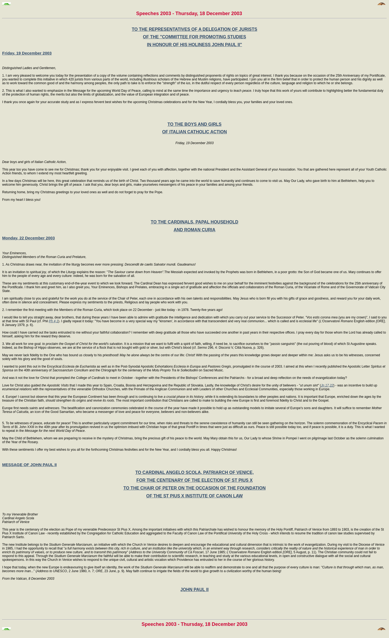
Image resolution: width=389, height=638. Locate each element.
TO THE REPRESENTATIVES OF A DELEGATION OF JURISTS (194, 29)
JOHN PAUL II (194, 589)
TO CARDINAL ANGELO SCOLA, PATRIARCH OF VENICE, (194, 472)
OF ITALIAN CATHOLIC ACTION (194, 132)
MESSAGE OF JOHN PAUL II (29, 464)
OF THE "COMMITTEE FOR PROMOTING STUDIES (194, 37)
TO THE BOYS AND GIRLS (194, 124)
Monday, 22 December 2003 (28, 238)
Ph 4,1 (53, 321)
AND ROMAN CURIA (195, 230)
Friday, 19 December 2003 (27, 53)
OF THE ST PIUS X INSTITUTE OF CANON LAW (194, 496)
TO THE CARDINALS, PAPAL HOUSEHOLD (194, 222)
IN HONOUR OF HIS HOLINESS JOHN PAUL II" (194, 44)
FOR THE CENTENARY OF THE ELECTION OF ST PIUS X (194, 480)
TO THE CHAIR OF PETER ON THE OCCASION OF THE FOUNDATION (194, 488)
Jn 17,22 (327, 385)
